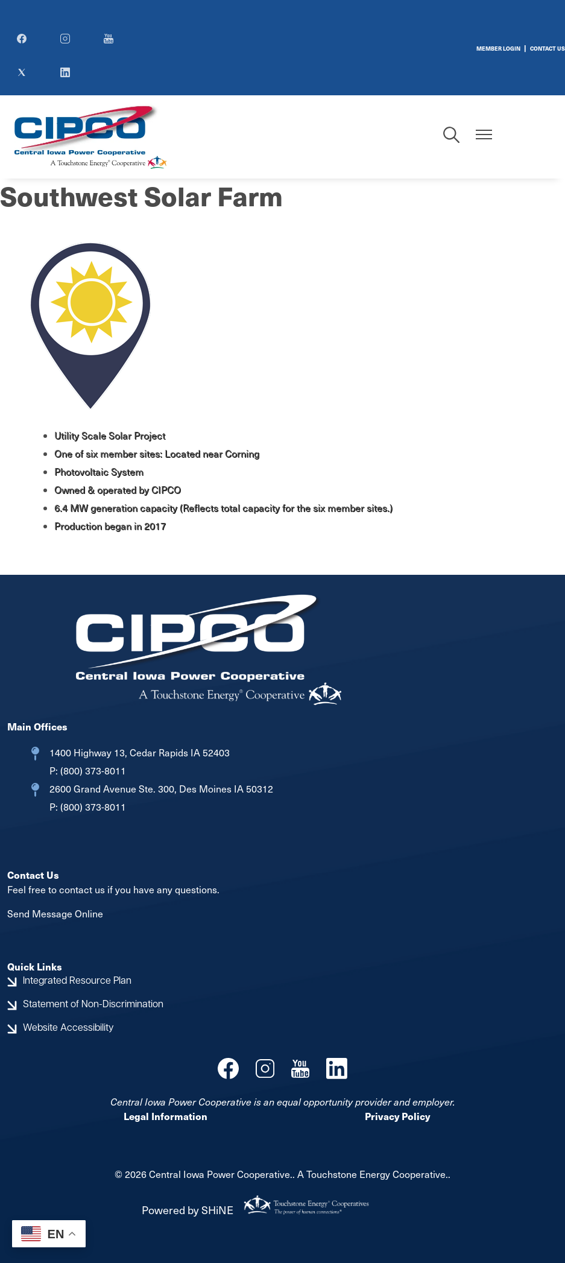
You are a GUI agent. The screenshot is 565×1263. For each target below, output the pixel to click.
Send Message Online (55, 913)
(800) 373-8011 (92, 770)
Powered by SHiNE (187, 1209)
